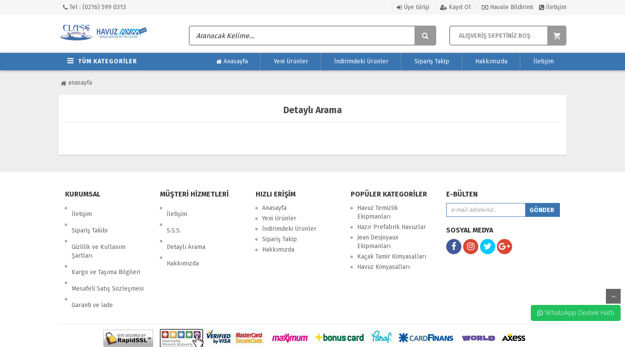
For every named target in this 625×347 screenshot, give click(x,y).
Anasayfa (232, 61)
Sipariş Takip (431, 61)
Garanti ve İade (92, 268)
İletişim (552, 7)
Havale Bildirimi (507, 7)
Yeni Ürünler (291, 61)
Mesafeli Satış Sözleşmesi (108, 258)
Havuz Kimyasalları (383, 267)
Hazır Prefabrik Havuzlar (391, 227)
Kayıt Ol (455, 7)
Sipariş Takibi (90, 218)
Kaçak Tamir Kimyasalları (391, 256)
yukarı (613, 296)
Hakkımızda (491, 61)
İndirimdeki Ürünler (361, 61)
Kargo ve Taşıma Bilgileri (106, 248)
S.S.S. (174, 218)
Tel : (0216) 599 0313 (94, 7)
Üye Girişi (413, 7)
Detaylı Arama (186, 228)
